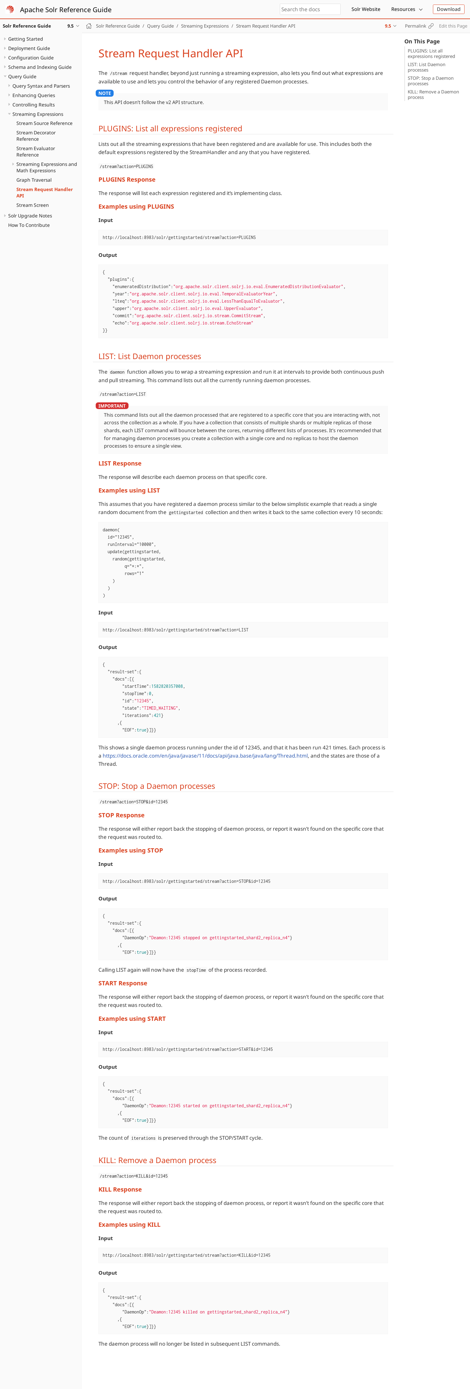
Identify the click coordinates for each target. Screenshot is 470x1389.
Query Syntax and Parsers (41, 85)
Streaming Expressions (37, 114)
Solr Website (366, 9)
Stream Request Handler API (44, 192)
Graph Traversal (34, 180)
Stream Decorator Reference (36, 135)
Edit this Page (453, 26)
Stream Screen (32, 205)
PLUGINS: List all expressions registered (431, 53)
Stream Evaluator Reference (35, 151)
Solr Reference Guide (118, 26)
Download (449, 9)
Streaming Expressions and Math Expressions (46, 167)
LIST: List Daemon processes (426, 67)
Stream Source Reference (44, 123)
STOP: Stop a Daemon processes (431, 80)
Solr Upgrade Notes (30, 215)
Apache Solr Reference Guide (65, 9)
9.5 (388, 26)
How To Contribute (29, 225)
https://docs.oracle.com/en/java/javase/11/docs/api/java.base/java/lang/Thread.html (205, 755)
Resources (403, 9)
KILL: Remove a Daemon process (433, 94)
